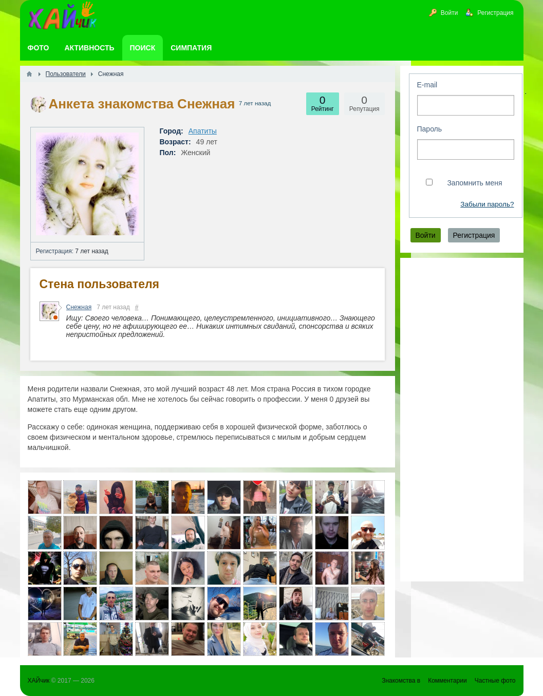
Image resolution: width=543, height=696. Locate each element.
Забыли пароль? (487, 204)
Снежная (79, 307)
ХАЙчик (39, 680)
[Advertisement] (462, 420)
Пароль (429, 129)
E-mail (427, 85)
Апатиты (203, 131)
